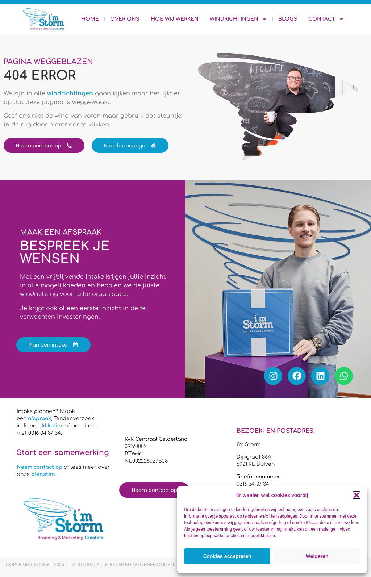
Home (90, 19)
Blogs (287, 19)
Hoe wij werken (175, 19)
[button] (356, 495)
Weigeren (317, 556)
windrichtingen (70, 93)
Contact (326, 19)
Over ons (124, 19)
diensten (43, 474)
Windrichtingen (238, 19)
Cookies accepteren (227, 556)
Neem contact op (39, 467)
